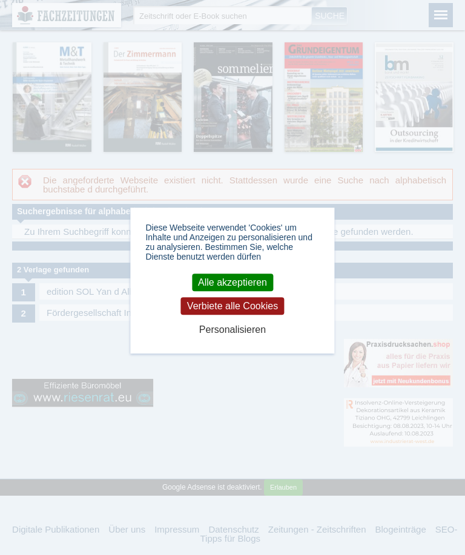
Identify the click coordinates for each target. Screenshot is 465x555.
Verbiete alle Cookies (232, 306)
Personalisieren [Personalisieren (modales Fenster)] (232, 329)
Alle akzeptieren (232, 282)
